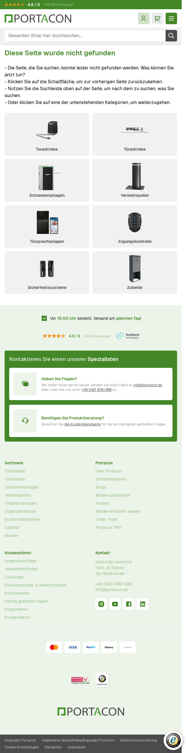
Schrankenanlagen (47, 195)
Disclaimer (53, 747)
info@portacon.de (148, 385)
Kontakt (102, 503)
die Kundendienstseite (82, 424)
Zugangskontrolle (135, 241)
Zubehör (135, 287)
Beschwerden (17, 593)
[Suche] (171, 35)
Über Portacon (108, 471)
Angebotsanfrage (21, 560)
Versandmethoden (21, 569)
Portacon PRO (108, 527)
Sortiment (14, 463)
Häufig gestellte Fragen (26, 601)
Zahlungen (14, 577)
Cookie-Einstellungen (22, 747)
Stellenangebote (110, 479)
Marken (11, 535)
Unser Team (106, 519)
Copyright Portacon (20, 740)
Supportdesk (16, 609)
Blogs (100, 487)
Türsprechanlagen (47, 241)
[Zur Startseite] (38, 18)
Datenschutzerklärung (138, 740)
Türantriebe (135, 149)
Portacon (104, 463)
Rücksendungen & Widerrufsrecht (35, 585)
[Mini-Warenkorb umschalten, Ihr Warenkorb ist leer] (157, 18)
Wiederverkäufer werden (118, 511)
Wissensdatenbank (113, 495)
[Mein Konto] (143, 18)
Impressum (77, 747)
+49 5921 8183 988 (97, 389)
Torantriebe (47, 149)
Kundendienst (18, 552)
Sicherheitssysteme (47, 287)
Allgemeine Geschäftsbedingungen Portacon (78, 740)
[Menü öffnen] (171, 18)
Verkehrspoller (135, 195)
